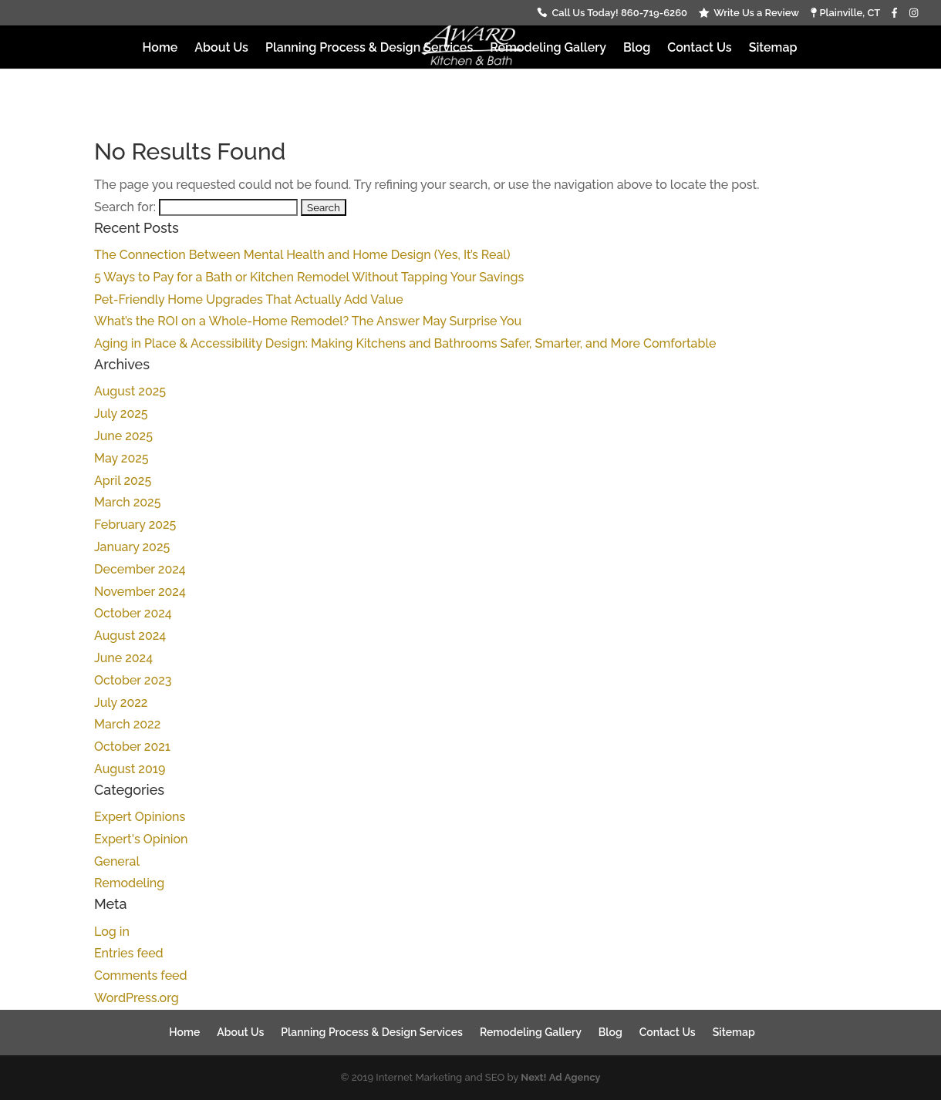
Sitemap (773, 48)
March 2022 (127, 724)
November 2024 (140, 591)
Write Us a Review (756, 13)
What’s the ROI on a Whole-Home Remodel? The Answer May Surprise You (307, 321)
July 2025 (121, 413)
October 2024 (133, 613)
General (117, 861)
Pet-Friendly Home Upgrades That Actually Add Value (248, 299)
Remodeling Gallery (548, 48)
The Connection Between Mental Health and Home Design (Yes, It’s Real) (302, 254)
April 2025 (122, 480)
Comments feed (140, 975)
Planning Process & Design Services (369, 48)
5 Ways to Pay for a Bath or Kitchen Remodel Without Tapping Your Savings (309, 277)
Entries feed (129, 953)
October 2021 (132, 746)
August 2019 (129, 769)
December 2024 (140, 569)
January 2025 (132, 547)
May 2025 (121, 458)
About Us (221, 48)
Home (160, 48)
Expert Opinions (139, 816)
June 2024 (123, 658)
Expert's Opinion (141, 839)
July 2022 (120, 702)
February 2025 (135, 524)
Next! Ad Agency (560, 1077)
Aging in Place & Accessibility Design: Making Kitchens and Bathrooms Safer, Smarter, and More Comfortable (405, 343)
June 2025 (123, 436)
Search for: (125, 207)
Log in (112, 931)
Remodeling (129, 883)
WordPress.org (136, 998)
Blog (636, 48)
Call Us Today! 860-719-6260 (619, 13)
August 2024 (130, 635)
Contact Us (699, 48)
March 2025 (127, 502)
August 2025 (130, 391)
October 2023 (132, 680)
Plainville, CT (845, 13)
